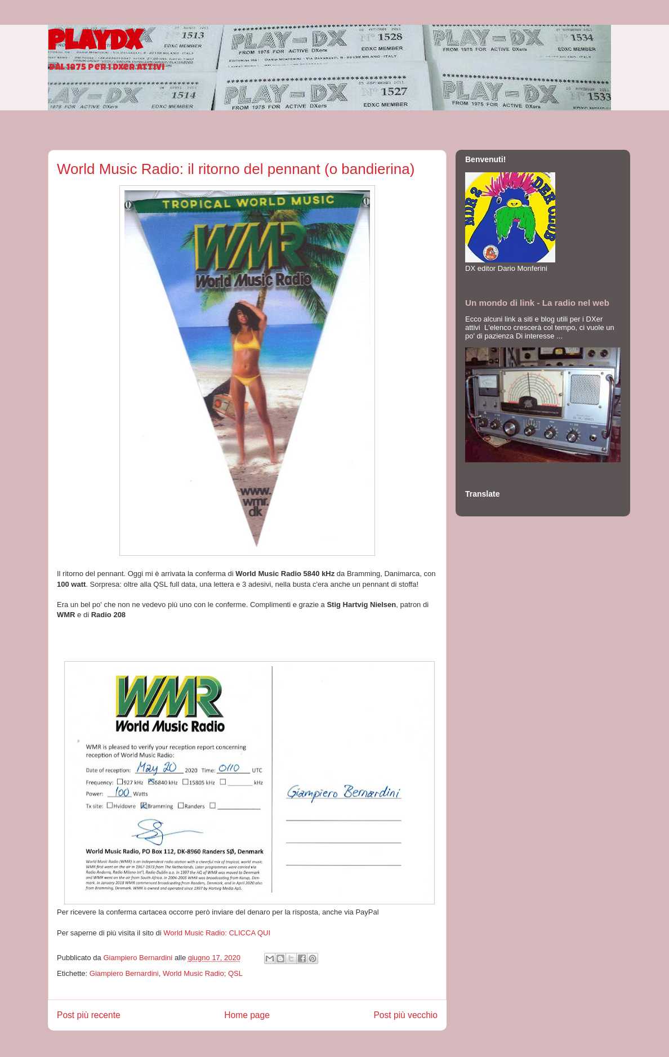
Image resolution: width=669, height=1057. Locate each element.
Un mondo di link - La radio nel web (537, 302)
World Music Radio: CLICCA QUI (216, 933)
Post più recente (89, 1015)
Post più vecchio (405, 1015)
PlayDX (95, 44)
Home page (247, 1015)
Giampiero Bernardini (124, 973)
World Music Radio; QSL (203, 973)
